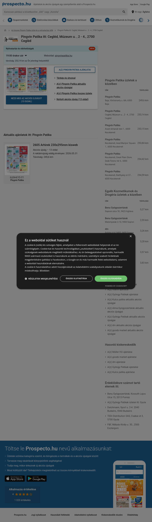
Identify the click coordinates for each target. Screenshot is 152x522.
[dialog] (76, 261)
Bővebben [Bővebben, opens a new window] (45, 267)
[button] (41, 283)
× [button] (130, 233)
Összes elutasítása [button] (74, 275)
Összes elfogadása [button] (110, 275)
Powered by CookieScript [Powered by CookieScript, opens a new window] (116, 289)
